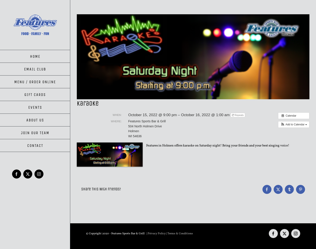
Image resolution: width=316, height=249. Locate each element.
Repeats (238, 115)
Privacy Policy (157, 234)
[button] (293, 124)
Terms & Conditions (180, 234)
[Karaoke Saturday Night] (193, 56)
